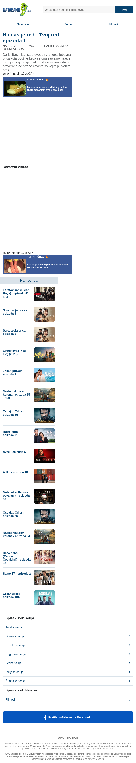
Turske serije (68, 627)
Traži (124, 10)
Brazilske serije (68, 645)
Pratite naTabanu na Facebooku (68, 717)
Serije (68, 24)
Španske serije (68, 681)
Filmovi (113, 24)
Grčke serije (68, 663)
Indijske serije (68, 672)
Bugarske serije (68, 654)
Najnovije (23, 24)
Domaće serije (68, 636)
